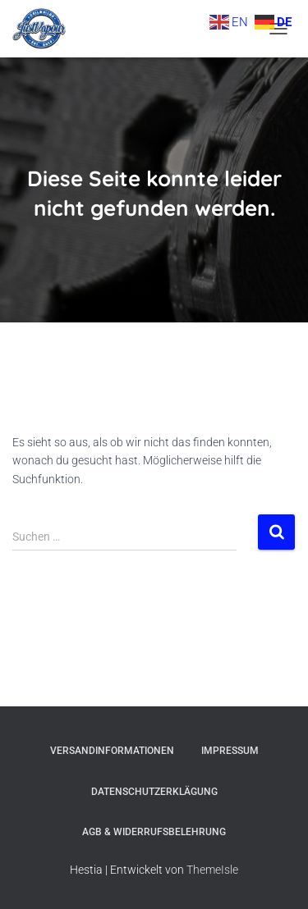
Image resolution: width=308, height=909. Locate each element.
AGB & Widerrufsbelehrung (154, 832)
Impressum (230, 750)
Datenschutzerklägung (154, 791)
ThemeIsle (212, 869)
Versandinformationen (112, 750)
